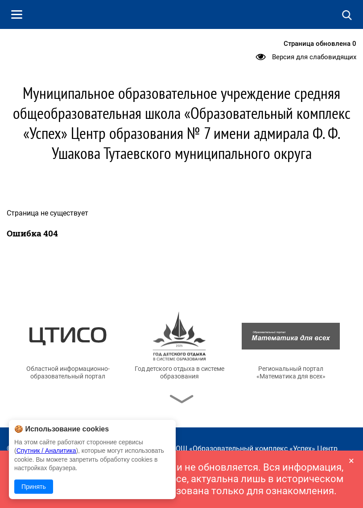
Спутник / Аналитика (46, 450)
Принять (33, 486)
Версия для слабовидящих (314, 57)
